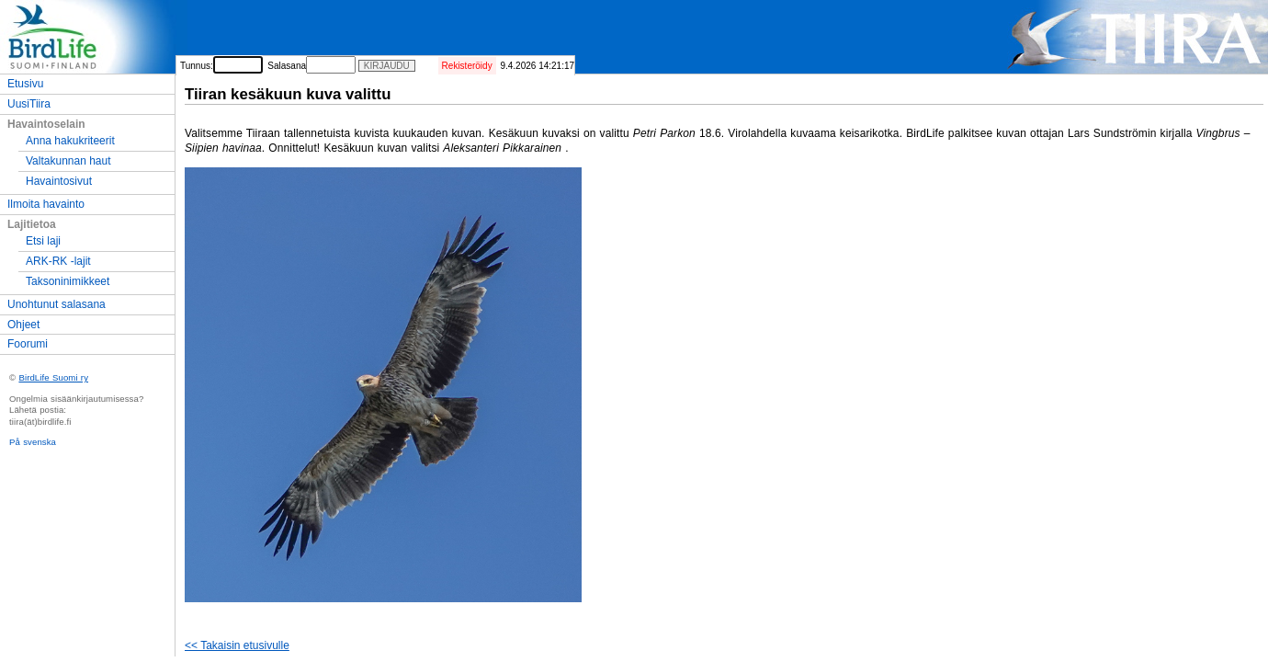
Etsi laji (43, 240)
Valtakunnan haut (68, 160)
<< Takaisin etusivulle (237, 645)
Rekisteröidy (467, 66)
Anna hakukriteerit (70, 140)
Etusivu (25, 83)
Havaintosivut (59, 181)
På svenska (32, 442)
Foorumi (27, 343)
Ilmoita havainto (46, 204)
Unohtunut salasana (56, 304)
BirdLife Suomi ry (53, 377)
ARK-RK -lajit (58, 261)
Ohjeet (23, 324)
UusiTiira (29, 103)
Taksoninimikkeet (67, 281)
